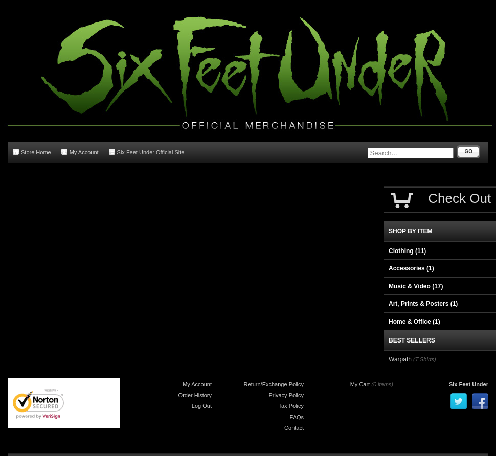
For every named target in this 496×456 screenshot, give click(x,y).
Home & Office (414, 321)
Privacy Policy (286, 395)
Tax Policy (291, 406)
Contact (294, 428)
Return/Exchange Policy (274, 384)
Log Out (202, 406)
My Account (80, 152)
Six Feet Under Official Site (147, 152)
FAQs (296, 417)
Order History (195, 395)
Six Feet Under (468, 384)
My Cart (360, 384)
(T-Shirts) (424, 359)
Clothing (407, 251)
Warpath (400, 359)
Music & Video (416, 286)
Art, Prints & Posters (423, 303)
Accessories (411, 268)
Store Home (32, 152)
